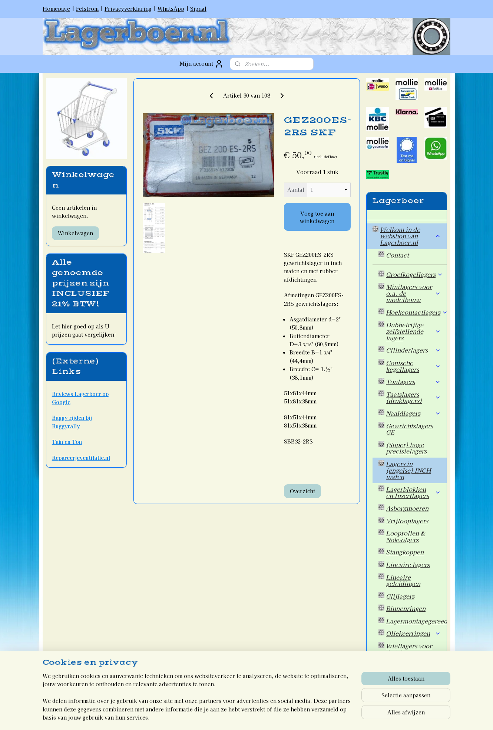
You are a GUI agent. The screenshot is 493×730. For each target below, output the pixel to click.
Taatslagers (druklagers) (413, 397)
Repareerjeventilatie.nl (81, 457)
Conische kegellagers (413, 366)
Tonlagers (413, 381)
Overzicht (302, 491)
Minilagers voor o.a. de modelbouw (413, 293)
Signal (198, 8)
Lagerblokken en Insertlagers (413, 492)
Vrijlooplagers (407, 520)
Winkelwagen (75, 233)
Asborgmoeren (407, 508)
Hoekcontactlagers (416, 312)
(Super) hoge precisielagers (406, 448)
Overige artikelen (411, 664)
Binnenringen (406, 608)
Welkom (392, 684)
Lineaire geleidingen (403, 580)
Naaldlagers (413, 413)
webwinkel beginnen (256, 716)
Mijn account (201, 63)
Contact (397, 255)
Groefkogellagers (414, 274)
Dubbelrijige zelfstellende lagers (413, 331)
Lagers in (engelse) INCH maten (408, 470)
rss (230, 716)
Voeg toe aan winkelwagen (317, 217)
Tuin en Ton (67, 441)
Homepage (56, 8)
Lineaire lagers (408, 564)
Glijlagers (400, 596)
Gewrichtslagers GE (409, 429)
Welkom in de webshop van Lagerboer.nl (410, 236)
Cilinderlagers (413, 350)
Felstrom (87, 8)
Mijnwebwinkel (319, 716)
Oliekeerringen (413, 633)
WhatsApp (171, 8)
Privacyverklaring (128, 8)
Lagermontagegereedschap (416, 620)
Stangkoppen (405, 551)
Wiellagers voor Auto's (409, 649)
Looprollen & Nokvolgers (405, 536)
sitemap (216, 716)
